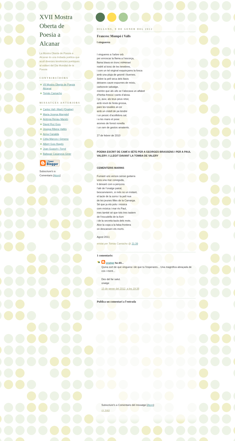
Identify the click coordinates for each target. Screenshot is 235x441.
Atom (150, 405)
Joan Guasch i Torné (54, 148)
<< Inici (105, 410)
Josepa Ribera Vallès (55, 129)
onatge (110, 262)
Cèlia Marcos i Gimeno (56, 139)
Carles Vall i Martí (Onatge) (58, 109)
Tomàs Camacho (52, 93)
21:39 (135, 243)
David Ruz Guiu (52, 124)
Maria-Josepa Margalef (56, 114)
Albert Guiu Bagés (53, 144)
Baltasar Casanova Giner (57, 153)
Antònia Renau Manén (55, 119)
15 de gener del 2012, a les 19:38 (120, 288)
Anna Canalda (51, 134)
